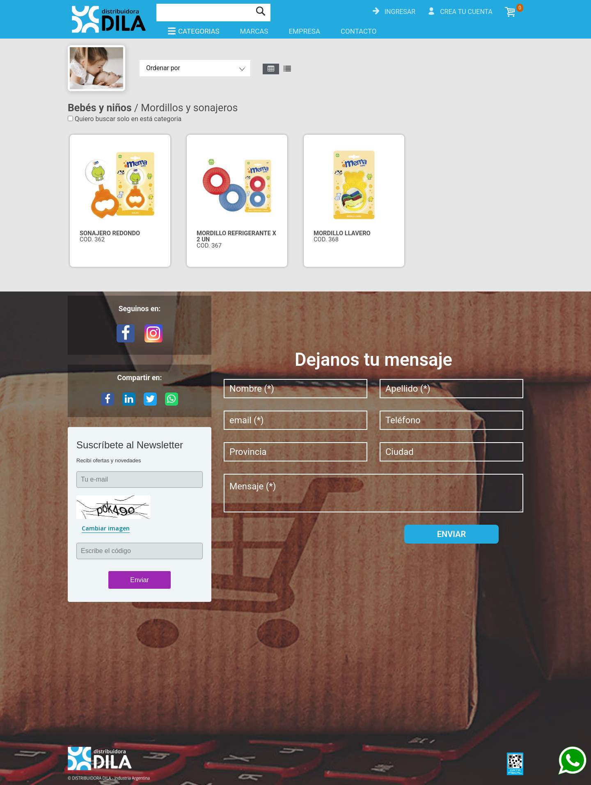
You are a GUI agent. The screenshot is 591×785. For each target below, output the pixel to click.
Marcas (254, 31)
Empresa (304, 31)
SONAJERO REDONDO (110, 233)
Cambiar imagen (106, 528)
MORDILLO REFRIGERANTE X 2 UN (236, 236)
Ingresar (400, 12)
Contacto (359, 31)
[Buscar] (203, 11)
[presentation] (286, 541)
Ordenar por (163, 68)
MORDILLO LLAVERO (342, 233)
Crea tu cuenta (466, 12)
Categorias (193, 31)
